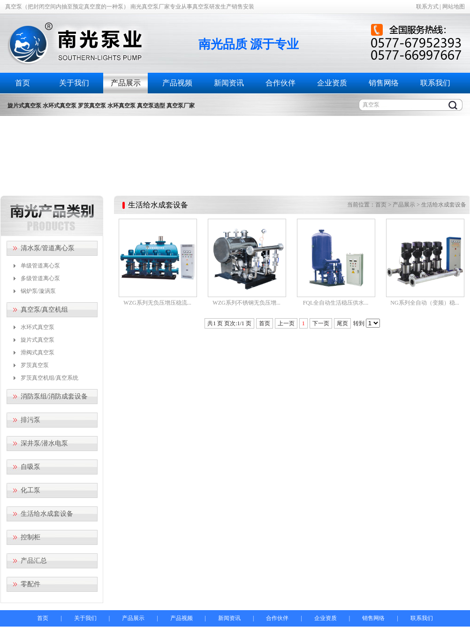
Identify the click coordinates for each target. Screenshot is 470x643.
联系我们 (435, 83)
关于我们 (74, 83)
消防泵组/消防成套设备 (54, 396)
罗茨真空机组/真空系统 (49, 378)
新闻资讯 (229, 83)
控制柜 (30, 537)
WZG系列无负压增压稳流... (157, 302)
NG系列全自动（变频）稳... (424, 302)
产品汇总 (34, 560)
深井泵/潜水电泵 (44, 443)
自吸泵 (30, 466)
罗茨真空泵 (35, 365)
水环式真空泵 (37, 327)
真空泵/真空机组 (44, 309)
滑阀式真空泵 (37, 352)
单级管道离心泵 (40, 265)
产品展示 (126, 83)
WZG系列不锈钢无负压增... (246, 302)
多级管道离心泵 (40, 278)
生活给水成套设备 (47, 513)
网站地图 (453, 6)
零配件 (30, 584)
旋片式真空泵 (37, 340)
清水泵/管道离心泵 (48, 248)
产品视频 (177, 83)
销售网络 (384, 83)
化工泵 (30, 490)
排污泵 (30, 419)
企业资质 (332, 83)
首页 (22, 83)
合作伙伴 (280, 83)
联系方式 (427, 6)
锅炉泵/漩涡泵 (38, 291)
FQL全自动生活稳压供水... (336, 302)
